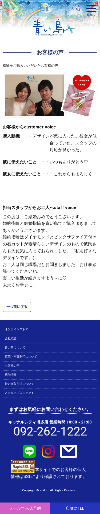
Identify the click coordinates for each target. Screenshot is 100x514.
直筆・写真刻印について (21, 356)
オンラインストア (16, 329)
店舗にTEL (75, 508)
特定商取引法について (19, 384)
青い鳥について (15, 347)
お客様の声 (12, 365)
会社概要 (11, 338)
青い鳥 (54, 37)
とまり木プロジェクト (19, 393)
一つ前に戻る (16, 307)
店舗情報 (11, 374)
